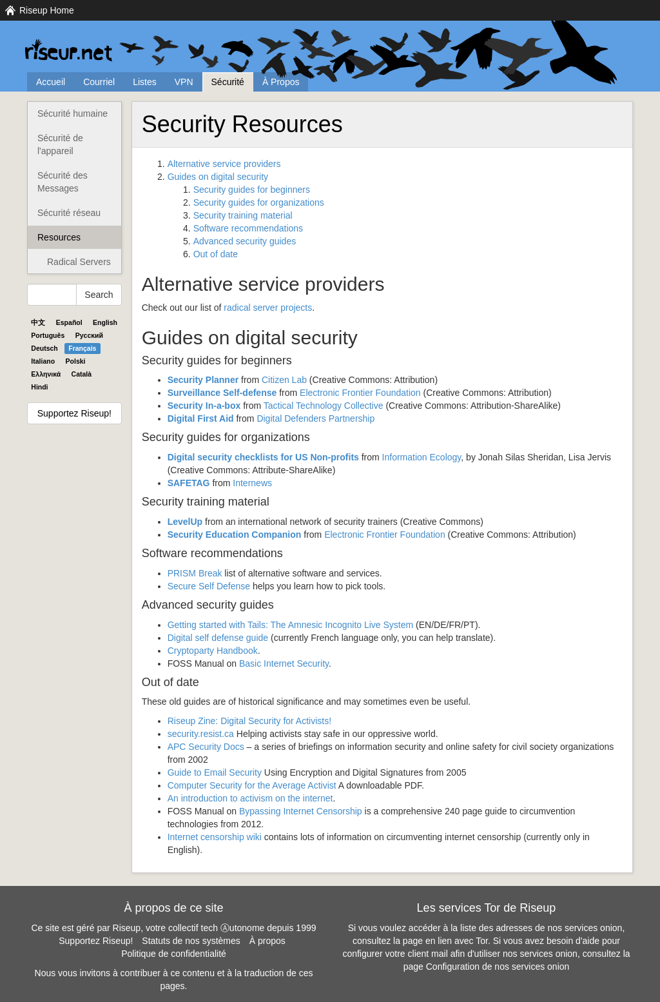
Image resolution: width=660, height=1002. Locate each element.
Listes (145, 82)
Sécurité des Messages (62, 181)
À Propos (281, 82)
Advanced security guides (244, 241)
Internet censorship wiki (215, 837)
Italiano (43, 361)
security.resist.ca (201, 734)
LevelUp (185, 521)
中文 (38, 322)
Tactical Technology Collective (323, 405)
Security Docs (206, 747)
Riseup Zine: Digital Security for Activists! (249, 721)
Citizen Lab (284, 380)
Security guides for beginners (251, 189)
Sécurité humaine (72, 113)
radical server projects (268, 307)
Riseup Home (46, 10)
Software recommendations (248, 228)
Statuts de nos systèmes (191, 941)
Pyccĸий (89, 335)
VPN (184, 82)
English (105, 322)
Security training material (243, 215)
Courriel (99, 82)
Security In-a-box (204, 405)
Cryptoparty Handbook (213, 650)
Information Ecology (421, 457)
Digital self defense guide (218, 638)
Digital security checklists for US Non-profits (263, 457)
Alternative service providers (224, 164)
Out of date (215, 254)
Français (82, 348)
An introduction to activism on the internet (250, 798)
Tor (482, 941)
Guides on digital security (218, 177)
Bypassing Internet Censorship (300, 811)
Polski (76, 361)
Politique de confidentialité (173, 953)
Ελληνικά (46, 374)
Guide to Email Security (215, 772)
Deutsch (44, 348)
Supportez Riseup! (74, 413)
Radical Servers (79, 262)
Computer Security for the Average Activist (252, 785)
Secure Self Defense (209, 586)
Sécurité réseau (69, 213)
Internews (252, 483)
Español (69, 322)
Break (195, 573)
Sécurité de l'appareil (60, 144)
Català (82, 374)
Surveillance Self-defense (222, 393)
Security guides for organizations (258, 202)
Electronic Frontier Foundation (360, 393)
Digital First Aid (201, 418)
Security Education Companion (235, 534)
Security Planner (203, 380)
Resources (59, 237)
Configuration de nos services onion (498, 966)
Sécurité (227, 82)
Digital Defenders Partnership (315, 418)
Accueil (50, 82)
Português (47, 335)
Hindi (39, 387)
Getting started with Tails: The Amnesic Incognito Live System (291, 625)
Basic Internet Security (284, 663)
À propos (267, 941)
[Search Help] (52, 295)
